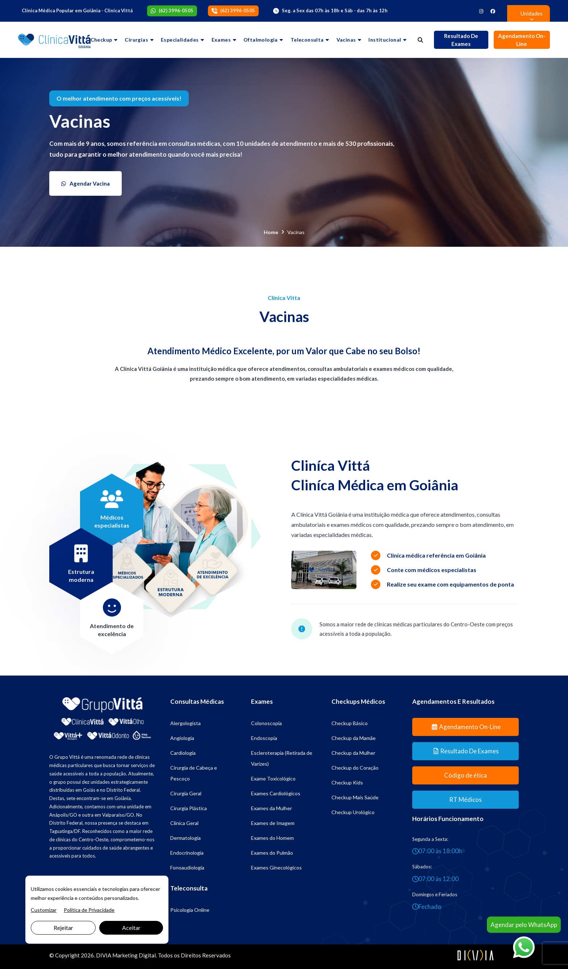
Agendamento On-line (522, 40)
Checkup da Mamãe (353, 738)
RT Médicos (465, 799)
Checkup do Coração (355, 768)
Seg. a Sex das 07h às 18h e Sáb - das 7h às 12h (335, 10)
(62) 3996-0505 (176, 10)
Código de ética (465, 775)
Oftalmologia (260, 40)
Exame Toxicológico (273, 778)
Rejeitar (63, 927)
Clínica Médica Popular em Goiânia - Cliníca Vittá (77, 10)
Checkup (101, 40)
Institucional (384, 40)
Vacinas (346, 40)
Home (271, 232)
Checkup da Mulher (353, 753)
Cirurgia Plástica (188, 808)
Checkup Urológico (353, 812)
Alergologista (185, 723)
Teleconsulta (307, 40)
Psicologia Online (189, 910)
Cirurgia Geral (185, 793)
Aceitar (131, 927)
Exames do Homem (272, 838)
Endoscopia (264, 738)
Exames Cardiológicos (275, 793)
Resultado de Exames (461, 40)
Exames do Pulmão (272, 853)
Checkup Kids (347, 782)
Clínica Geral (184, 823)
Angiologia (182, 738)
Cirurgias (136, 40)
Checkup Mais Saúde (355, 797)
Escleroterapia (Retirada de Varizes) (281, 758)
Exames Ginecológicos (276, 867)
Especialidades (180, 40)
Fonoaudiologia (187, 867)
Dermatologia (185, 838)
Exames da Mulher (271, 808)
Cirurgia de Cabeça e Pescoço (193, 773)
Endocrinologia (187, 853)
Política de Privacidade (89, 910)
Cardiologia (183, 753)
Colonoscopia (266, 723)
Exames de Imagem (273, 823)
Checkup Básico (349, 723)
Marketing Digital (134, 955)
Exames (221, 40)
